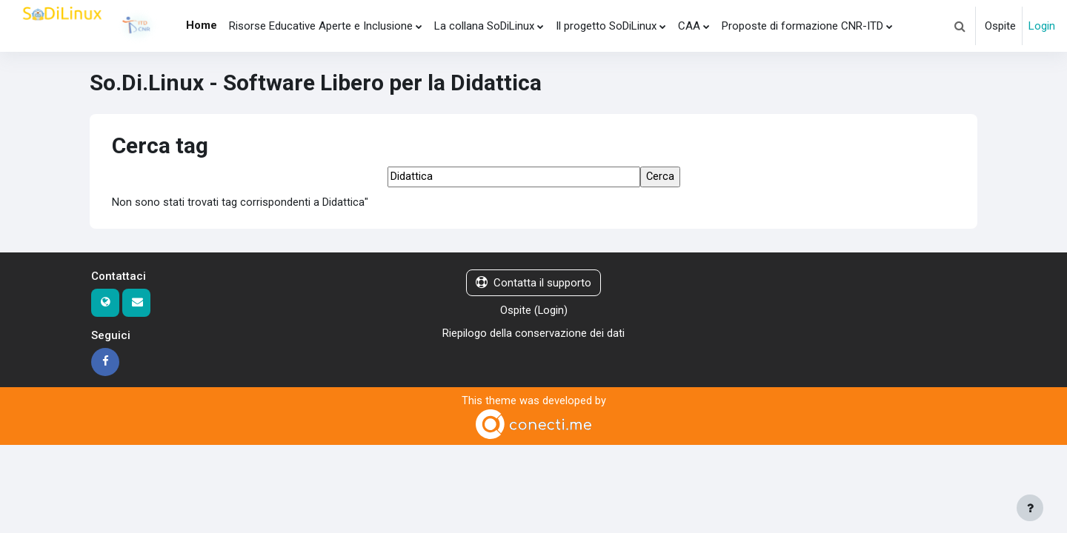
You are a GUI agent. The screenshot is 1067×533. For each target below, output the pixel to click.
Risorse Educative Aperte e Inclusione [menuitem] (321, 26)
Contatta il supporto (533, 283)
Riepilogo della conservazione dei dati (533, 334)
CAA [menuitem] (689, 26)
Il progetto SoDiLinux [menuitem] (606, 26)
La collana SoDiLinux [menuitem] (484, 26)
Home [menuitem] (201, 25)
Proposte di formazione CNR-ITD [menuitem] (802, 26)
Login (1041, 26)
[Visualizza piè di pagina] (1030, 508)
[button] (959, 26)
